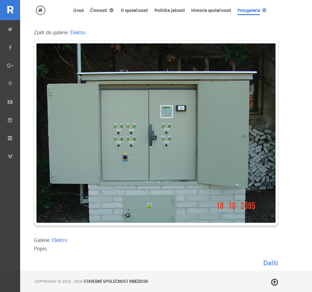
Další (270, 262)
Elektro (78, 32)
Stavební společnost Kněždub (116, 281)
